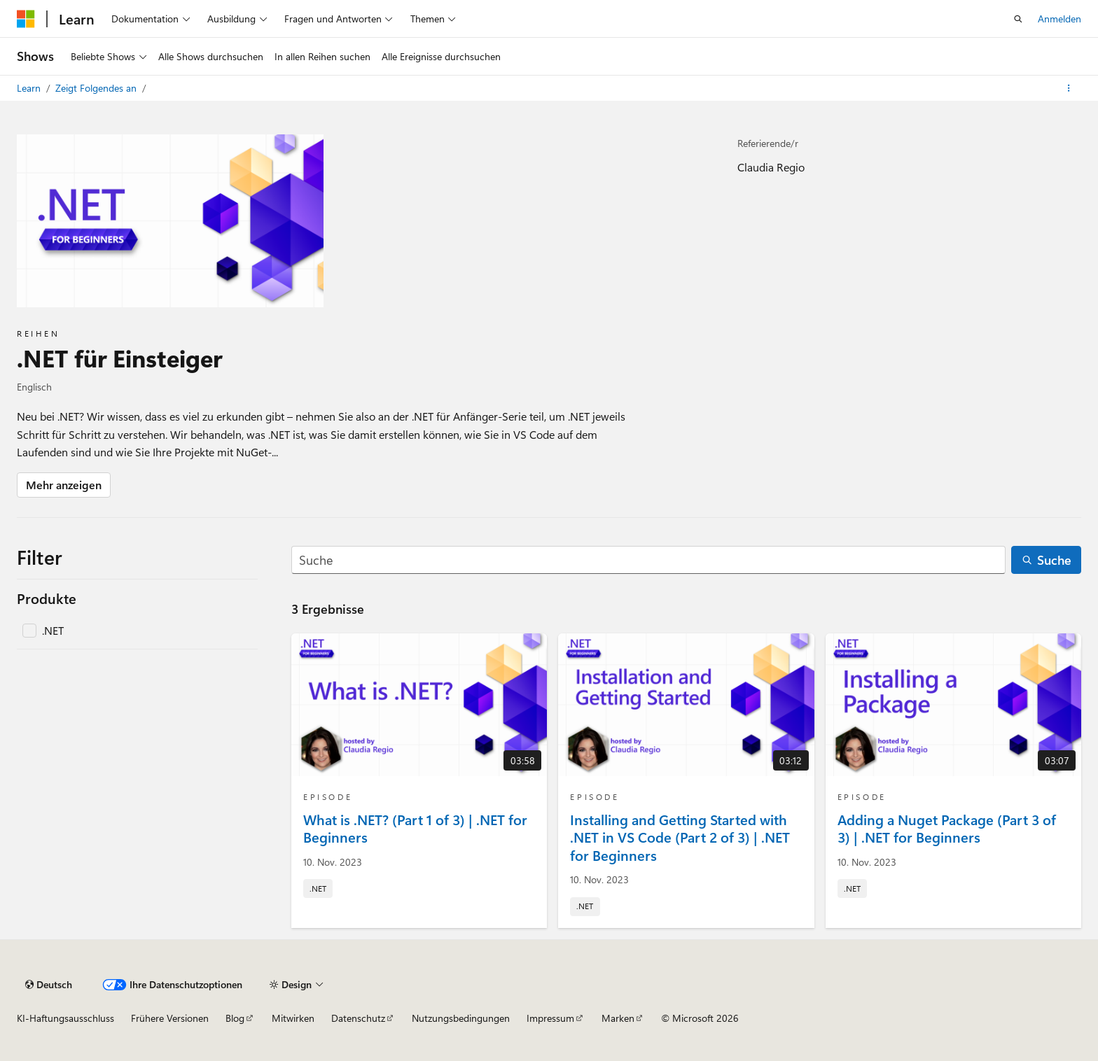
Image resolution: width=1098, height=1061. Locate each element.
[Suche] (648, 560)
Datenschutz (358, 1018)
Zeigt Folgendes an (97, 87)
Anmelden (1059, 18)
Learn (30, 87)
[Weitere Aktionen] (1069, 88)
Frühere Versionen (170, 1018)
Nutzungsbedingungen (461, 1018)
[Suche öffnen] (1018, 18)
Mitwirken (293, 1018)
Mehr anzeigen (64, 484)
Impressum (550, 1018)
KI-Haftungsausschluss (65, 1018)
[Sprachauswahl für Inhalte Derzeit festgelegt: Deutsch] (49, 985)
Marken (618, 1018)
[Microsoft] (26, 19)
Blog (234, 1018)
